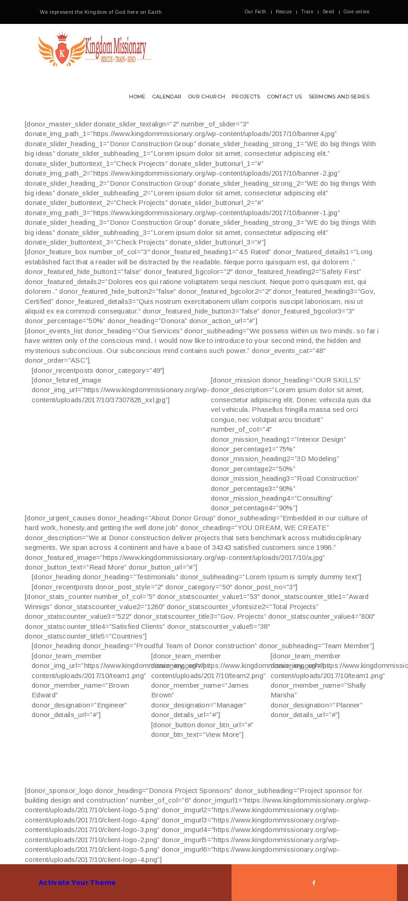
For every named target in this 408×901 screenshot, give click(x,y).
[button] (204, 71)
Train (307, 11)
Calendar (166, 96)
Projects (246, 96)
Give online (356, 11)
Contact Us (284, 96)
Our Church (206, 96)
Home (137, 96)
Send (328, 11)
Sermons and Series (339, 96)
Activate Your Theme (77, 882)
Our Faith (255, 11)
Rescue (284, 11)
